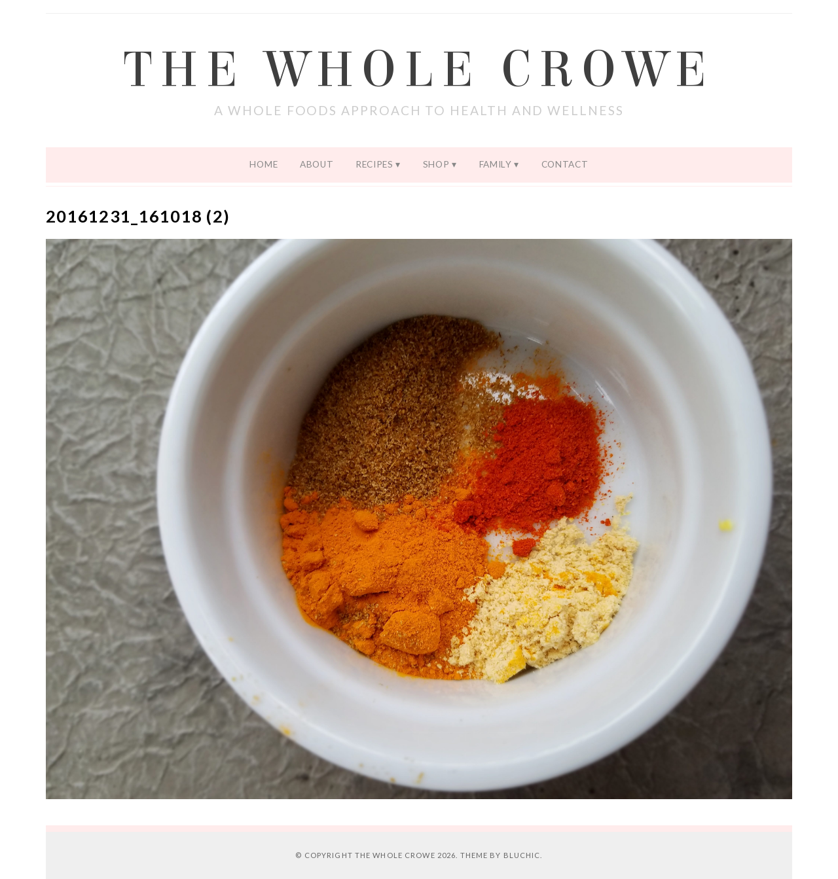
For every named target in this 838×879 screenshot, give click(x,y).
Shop (436, 164)
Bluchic (522, 855)
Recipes (374, 164)
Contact (565, 164)
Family (495, 164)
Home (263, 164)
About (316, 164)
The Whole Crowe (419, 70)
